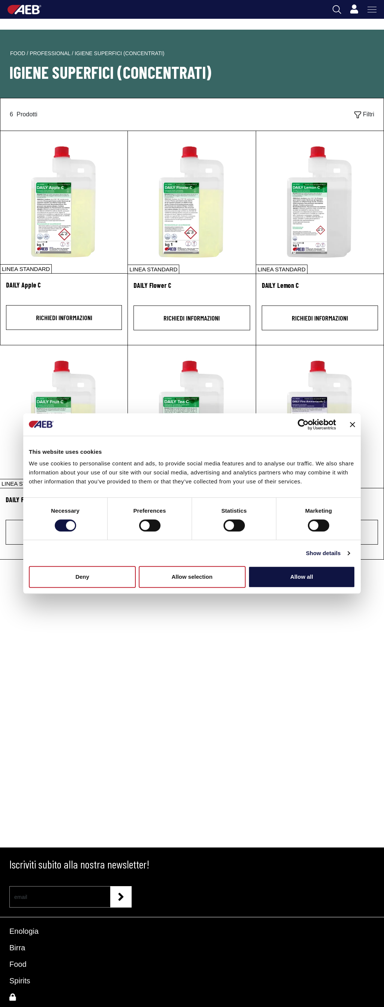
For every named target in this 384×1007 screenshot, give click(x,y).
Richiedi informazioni (64, 317)
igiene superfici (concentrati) (119, 53)
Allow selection (191, 576)
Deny (82, 576)
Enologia (24, 931)
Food (18, 964)
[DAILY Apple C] (64, 202)
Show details (323, 553)
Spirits (19, 981)
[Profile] (354, 9)
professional (51, 53)
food (18, 53)
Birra (17, 948)
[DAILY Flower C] (191, 202)
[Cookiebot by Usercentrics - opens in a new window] (303, 424)
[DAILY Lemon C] (320, 202)
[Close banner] (352, 424)
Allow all (301, 576)
